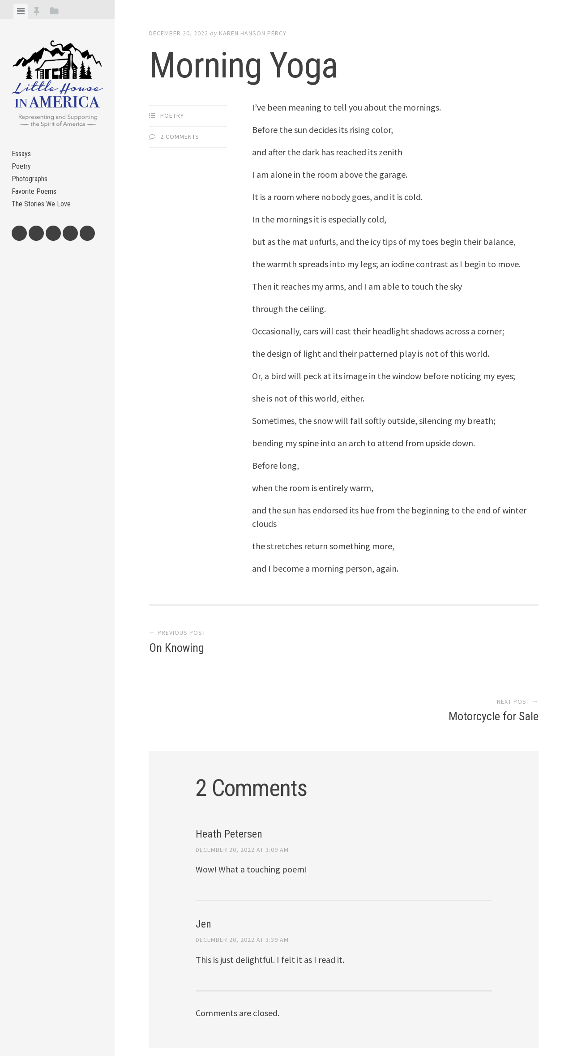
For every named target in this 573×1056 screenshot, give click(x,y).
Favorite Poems (37, 203)
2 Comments (179, 137)
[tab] (20, 11)
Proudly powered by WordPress (213, 1018)
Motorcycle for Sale (494, 649)
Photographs (32, 187)
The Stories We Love (45, 218)
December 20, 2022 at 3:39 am (242, 873)
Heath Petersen (229, 767)
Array (338, 1018)
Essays (23, 155)
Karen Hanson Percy (252, 33)
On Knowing (176, 649)
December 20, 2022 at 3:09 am (242, 782)
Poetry (22, 171)
